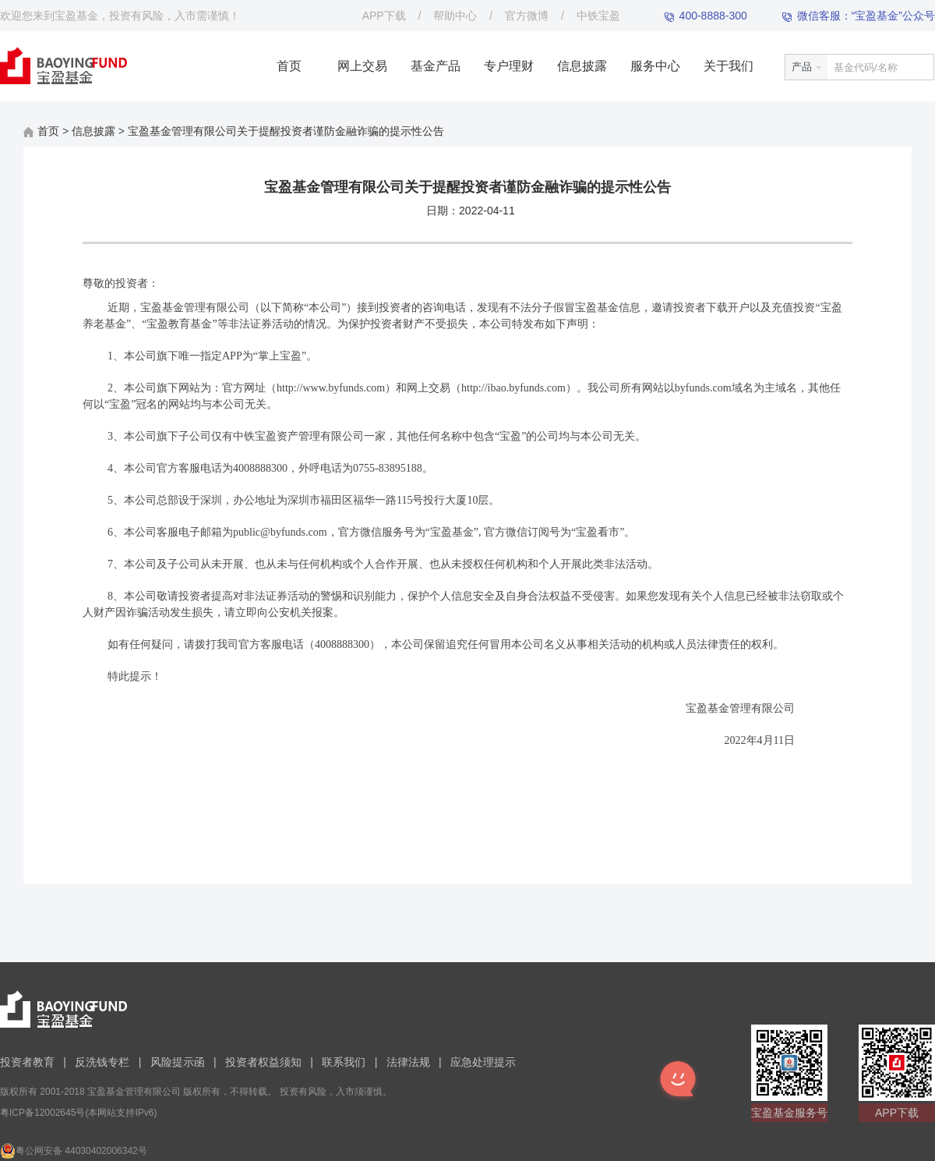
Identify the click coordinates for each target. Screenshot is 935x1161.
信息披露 (582, 66)
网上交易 (362, 66)
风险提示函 (177, 1062)
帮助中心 (455, 15)
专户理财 (509, 66)
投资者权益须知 (263, 1062)
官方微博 (527, 15)
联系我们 (343, 1062)
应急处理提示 (483, 1062)
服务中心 (655, 66)
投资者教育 (27, 1062)
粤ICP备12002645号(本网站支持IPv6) (78, 1112)
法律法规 (408, 1062)
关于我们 (728, 66)
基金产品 (435, 66)
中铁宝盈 (598, 15)
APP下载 (384, 15)
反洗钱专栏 (102, 1062)
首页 (289, 66)
